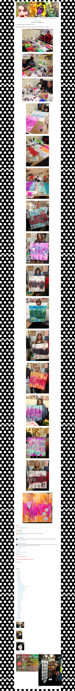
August (19, 601)
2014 (18, 580)
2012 (18, 613)
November (19, 582)
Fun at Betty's (20, 595)
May (18, 605)
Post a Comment (19, 548)
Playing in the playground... (22, 590)
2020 (18, 572)
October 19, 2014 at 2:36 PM (22, 546)
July (18, 602)
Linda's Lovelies (20, 543)
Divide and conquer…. (21, 591)
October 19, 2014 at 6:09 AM (22, 540)
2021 (18, 571)
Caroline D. (20, 537)
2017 (18, 576)
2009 (18, 617)
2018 (18, 575)
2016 (18, 577)
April (18, 606)
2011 (18, 614)
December (19, 581)
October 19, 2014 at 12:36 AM (22, 534)
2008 (18, 618)
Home (38, 550)
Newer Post (18, 550)
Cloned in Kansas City (21, 585)
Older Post (57, 550)
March (19, 607)
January (19, 610)
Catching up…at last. (21, 598)
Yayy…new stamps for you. (22, 594)
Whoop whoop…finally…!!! (22, 589)
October (19, 584)
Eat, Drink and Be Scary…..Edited (23, 586)
